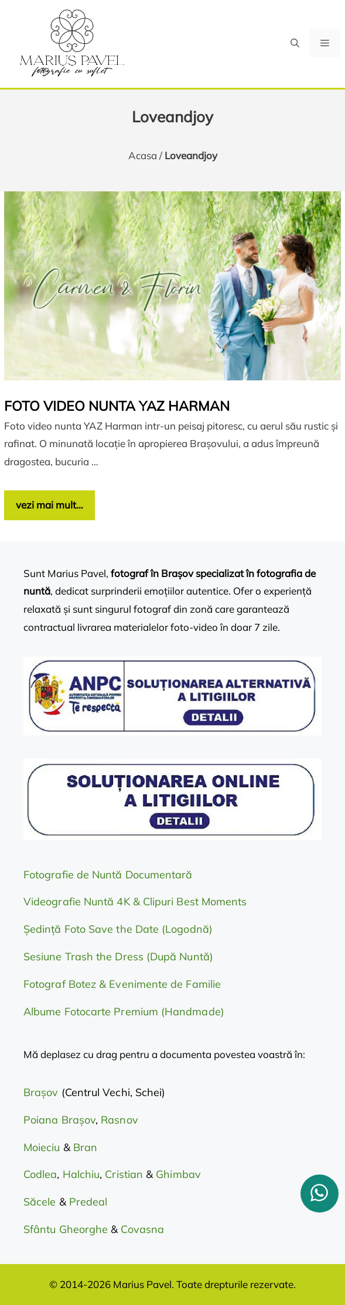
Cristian (124, 1174)
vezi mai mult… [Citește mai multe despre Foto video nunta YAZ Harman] (49, 505)
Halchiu (81, 1174)
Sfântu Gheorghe (65, 1229)
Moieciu (41, 1147)
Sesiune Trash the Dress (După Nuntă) (118, 956)
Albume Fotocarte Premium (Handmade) (123, 1011)
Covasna (142, 1229)
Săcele (41, 1201)
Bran (85, 1147)
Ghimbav (178, 1174)
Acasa (142, 155)
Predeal (88, 1201)
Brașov (42, 1092)
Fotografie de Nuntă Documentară (107, 874)
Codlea (40, 1174)
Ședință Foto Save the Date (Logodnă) (118, 929)
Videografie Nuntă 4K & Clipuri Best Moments (135, 901)
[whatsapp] (319, 1193)
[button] (295, 43)
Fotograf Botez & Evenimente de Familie (122, 984)
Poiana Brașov (59, 1120)
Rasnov (119, 1120)
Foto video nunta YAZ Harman (117, 405)
